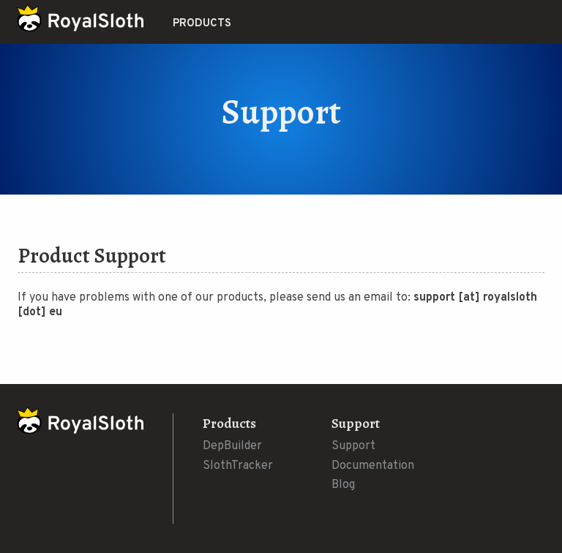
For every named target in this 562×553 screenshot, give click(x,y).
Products (202, 24)
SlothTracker (238, 466)
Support (353, 446)
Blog (343, 485)
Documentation (372, 466)
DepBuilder (232, 446)
